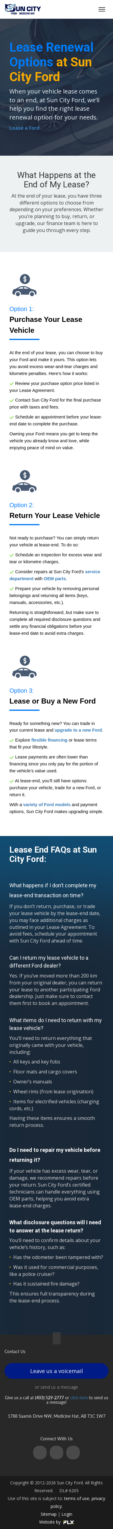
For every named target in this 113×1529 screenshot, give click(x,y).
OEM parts (55, 578)
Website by (56, 1522)
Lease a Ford (24, 128)
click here (79, 1397)
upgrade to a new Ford (78, 730)
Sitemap (49, 1514)
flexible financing (49, 740)
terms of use (76, 1498)
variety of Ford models (47, 804)
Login (66, 1514)
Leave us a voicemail (56, 1371)
